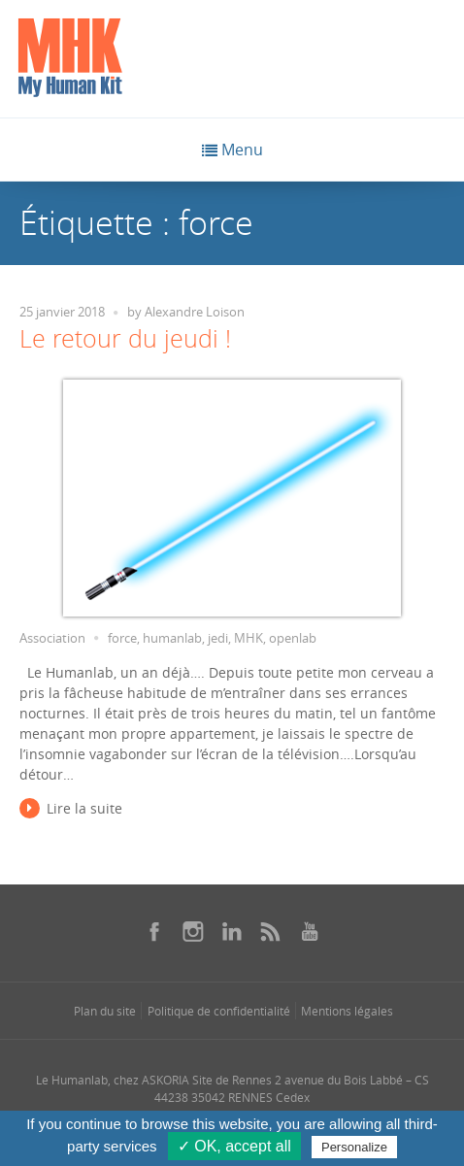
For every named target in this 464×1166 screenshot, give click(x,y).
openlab (292, 638)
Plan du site (105, 1010)
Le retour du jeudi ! (125, 338)
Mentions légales (347, 1010)
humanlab (172, 638)
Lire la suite (84, 808)
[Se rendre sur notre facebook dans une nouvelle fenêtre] (154, 931)
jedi (218, 638)
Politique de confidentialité (219, 1010)
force (122, 638)
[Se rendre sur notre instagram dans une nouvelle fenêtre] (193, 931)
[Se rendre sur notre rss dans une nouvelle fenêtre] (270, 931)
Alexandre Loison (195, 312)
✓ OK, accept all (234, 1146)
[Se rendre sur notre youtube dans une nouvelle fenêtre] (309, 931)
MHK (248, 638)
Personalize (354, 1147)
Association (52, 638)
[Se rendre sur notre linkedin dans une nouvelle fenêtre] (232, 931)
